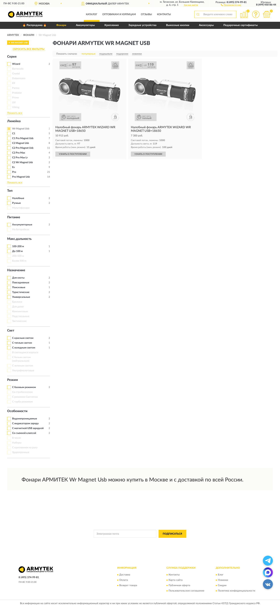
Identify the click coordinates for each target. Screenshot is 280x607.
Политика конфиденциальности (236, 591)
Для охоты (18, 278)
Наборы (16, 443)
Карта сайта (175, 580)
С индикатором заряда (25, 423)
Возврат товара (128, 585)
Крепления (111, 25)
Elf (13, 83)
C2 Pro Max (18, 153)
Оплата (123, 580)
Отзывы (146, 14)
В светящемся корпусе (25, 352)
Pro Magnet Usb (21, 177)
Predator (17, 93)
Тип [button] (9, 190)
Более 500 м (19, 261)
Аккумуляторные (22, 224)
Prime (15, 97)
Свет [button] (10, 330)
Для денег (18, 306)
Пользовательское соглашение (186, 591)
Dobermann (18, 78)
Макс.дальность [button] (19, 239)
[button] (231, 5)
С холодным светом (23, 347)
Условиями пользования (170, 542)
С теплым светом (22, 343)
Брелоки (17, 302)
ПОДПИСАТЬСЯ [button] (172, 534)
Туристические (20, 292)
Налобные (18, 198)
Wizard (16, 64)
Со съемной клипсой (24, 433)
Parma (15, 88)
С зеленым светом (22, 365)
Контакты (164, 14)
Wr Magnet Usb (20, 128)
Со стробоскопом (22, 392)
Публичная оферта (179, 585)
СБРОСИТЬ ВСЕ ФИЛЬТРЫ (28, 49)
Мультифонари (20, 208)
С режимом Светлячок (25, 397)
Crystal (16, 73)
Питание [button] (13, 217)
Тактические (19, 321)
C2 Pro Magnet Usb (22, 148)
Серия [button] (11, 56)
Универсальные (21, 297)
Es (13, 167)
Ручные (16, 203)
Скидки (222, 585)
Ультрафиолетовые (23, 370)
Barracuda (17, 69)
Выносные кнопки (177, 25)
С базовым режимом (24, 387)
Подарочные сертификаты (240, 25)
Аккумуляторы (85, 25)
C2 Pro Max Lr (20, 157)
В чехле (16, 438)
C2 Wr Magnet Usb (22, 162)
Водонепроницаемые (24, 418)
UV (14, 102)
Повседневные (20, 282)
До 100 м (17, 251)
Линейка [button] (14, 121)
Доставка (124, 575)
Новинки (223, 580)
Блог (220, 575)
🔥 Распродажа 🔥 (34, 25)
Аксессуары (206, 25)
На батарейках (20, 229)
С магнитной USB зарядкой (28, 428)
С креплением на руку (25, 447)
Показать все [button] (14, 113)
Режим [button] (12, 380)
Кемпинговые (20, 311)
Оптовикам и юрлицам (119, 14)
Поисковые (18, 287)
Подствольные (20, 316)
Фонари (61, 25)
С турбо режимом (22, 402)
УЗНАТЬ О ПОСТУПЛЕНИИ (73, 154)
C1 (13, 133)
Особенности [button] (17, 411)
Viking (15, 107)
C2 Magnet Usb (20, 143)
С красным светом (22, 338)
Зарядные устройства (142, 25)
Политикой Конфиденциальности (139, 542)
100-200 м (18, 246)
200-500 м (18, 256)
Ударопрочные (20, 452)
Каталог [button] (91, 14)
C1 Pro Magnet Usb (22, 138)
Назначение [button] (16, 270)
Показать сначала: (66, 54)
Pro (14, 172)
